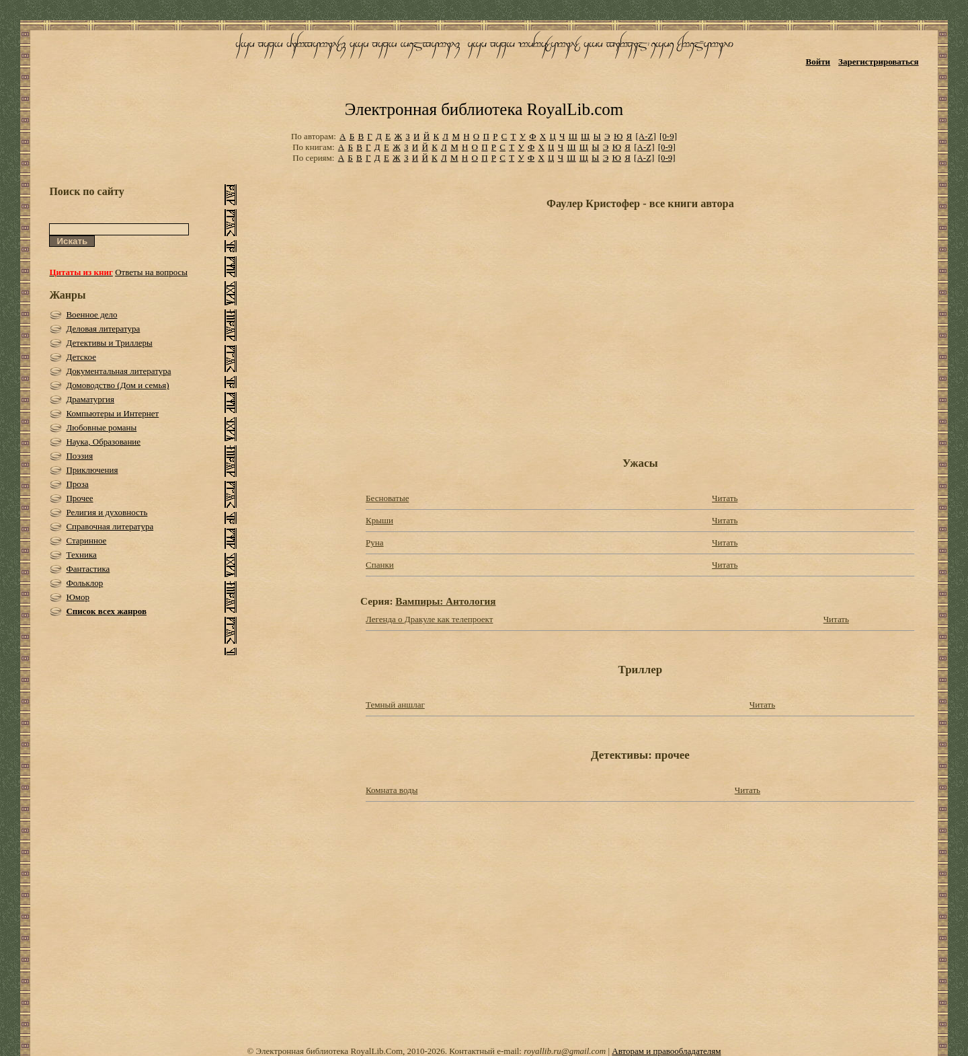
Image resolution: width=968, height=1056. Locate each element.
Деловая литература (103, 329)
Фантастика (88, 569)
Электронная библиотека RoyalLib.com (484, 109)
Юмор (77, 597)
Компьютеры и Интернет (112, 413)
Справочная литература (109, 526)
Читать (724, 498)
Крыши (379, 520)
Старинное (86, 540)
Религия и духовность (106, 512)
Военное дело (91, 314)
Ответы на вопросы (151, 272)
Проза (77, 484)
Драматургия (90, 399)
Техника (81, 555)
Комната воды (391, 790)
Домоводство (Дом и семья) (117, 385)
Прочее (79, 498)
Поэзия (79, 456)
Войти (818, 61)
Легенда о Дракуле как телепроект (429, 619)
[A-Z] (645, 136)
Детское (81, 357)
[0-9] (668, 136)
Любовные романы (101, 427)
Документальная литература (118, 371)
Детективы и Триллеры (109, 343)
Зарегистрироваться (878, 61)
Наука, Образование (103, 442)
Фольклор (84, 583)
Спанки (380, 565)
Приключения (92, 470)
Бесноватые (387, 498)
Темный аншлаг (395, 705)
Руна (374, 542)
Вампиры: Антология (445, 601)
